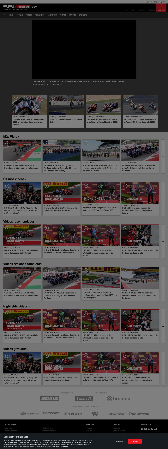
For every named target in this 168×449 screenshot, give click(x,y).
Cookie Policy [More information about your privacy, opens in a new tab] (64, 446)
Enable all (135, 441)
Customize (119, 441)
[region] (84, 441)
